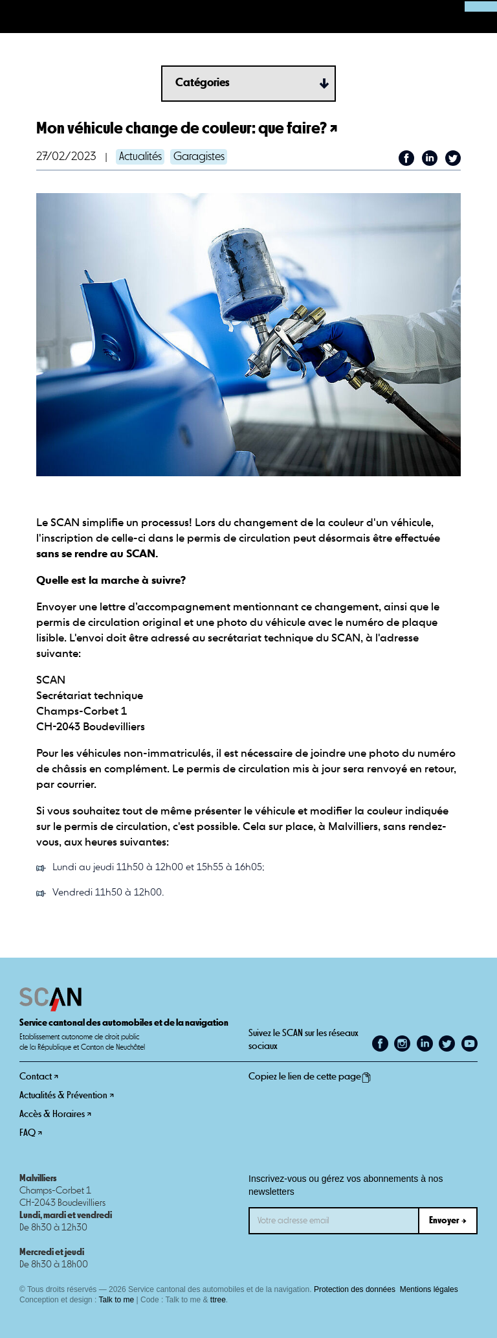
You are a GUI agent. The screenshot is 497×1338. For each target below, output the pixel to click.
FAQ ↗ (30, 1133)
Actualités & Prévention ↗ (66, 1095)
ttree (218, 1299)
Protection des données (354, 1289)
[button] (17, 17)
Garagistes (199, 157)
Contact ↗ (38, 1076)
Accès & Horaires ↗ (55, 1114)
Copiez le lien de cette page (309, 1077)
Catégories (202, 83)
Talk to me (117, 1299)
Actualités (140, 157)
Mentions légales (429, 1289)
